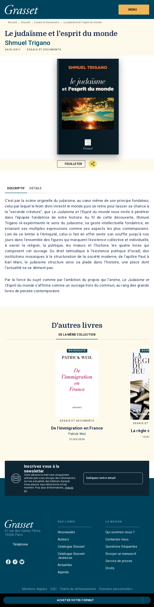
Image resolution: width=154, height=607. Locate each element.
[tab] (16, 188)
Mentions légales (34, 589)
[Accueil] (21, 9)
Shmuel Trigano (27, 43)
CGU (53, 589)
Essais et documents (46, 22)
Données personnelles (115, 589)
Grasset (25, 22)
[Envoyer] (138, 478)
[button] (44, 49)
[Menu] (134, 10)
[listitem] (8, 561)
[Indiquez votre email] (108, 478)
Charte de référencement (78, 589)
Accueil (12, 22)
